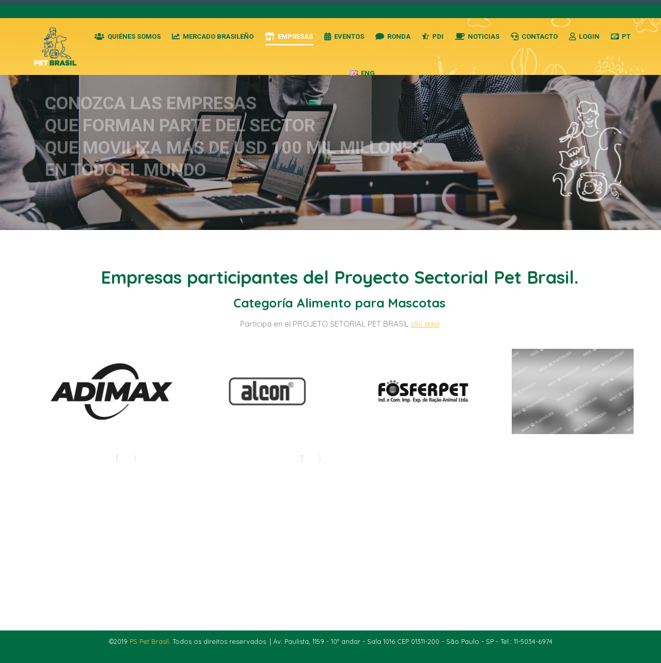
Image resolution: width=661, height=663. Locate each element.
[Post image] (111, 391)
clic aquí (425, 324)
